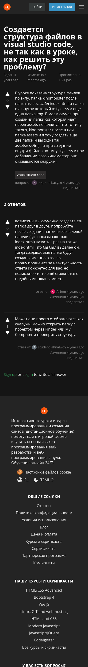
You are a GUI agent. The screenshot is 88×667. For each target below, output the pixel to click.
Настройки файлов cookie (47, 472)
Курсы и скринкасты (44, 541)
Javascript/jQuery (44, 633)
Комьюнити (44, 562)
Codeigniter (44, 640)
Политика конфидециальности (44, 512)
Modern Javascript (44, 625)
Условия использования (44, 519)
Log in (28, 374)
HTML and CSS (44, 618)
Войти (37, 7)
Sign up (10, 374)
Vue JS (44, 604)
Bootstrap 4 (44, 597)
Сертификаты (44, 548)
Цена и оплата (44, 534)
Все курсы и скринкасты (44, 647)
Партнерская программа (44, 555)
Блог (44, 527)
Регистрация (62, 7)
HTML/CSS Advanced (44, 590)
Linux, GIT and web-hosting (44, 611)
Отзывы (44, 505)
